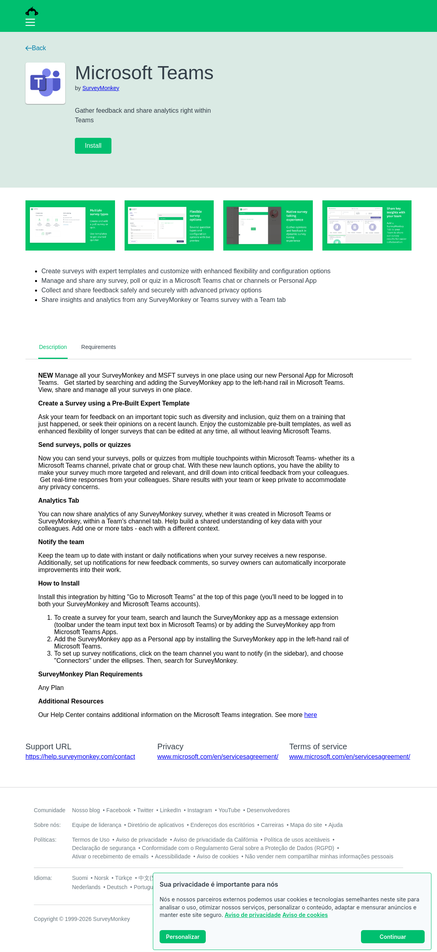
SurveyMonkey (100, 88)
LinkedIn (170, 810)
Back (35, 48)
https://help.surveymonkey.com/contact (80, 756)
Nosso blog (86, 810)
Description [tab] (53, 347)
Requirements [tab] (98, 347)
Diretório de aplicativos (156, 825)
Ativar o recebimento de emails (110, 856)
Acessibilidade (173, 856)
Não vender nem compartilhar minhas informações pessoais (319, 856)
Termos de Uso (90, 839)
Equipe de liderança (96, 825)
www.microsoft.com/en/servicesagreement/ (217, 756)
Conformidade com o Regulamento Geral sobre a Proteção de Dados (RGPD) (238, 848)
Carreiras (272, 825)
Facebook (118, 810)
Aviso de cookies (305, 914)
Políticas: (45, 839)
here (310, 714)
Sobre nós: (47, 825)
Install (93, 145)
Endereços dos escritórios (222, 825)
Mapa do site (306, 825)
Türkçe (123, 878)
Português (146, 887)
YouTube (229, 810)
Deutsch (117, 887)
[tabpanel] (218, 545)
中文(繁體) (151, 878)
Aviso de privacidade (252, 914)
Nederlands (86, 887)
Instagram (199, 810)
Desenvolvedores (268, 810)
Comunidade (49, 810)
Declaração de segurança (104, 848)
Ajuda (335, 825)
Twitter (145, 810)
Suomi (80, 878)
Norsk (101, 878)
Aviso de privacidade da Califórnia (216, 839)
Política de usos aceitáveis (297, 839)
